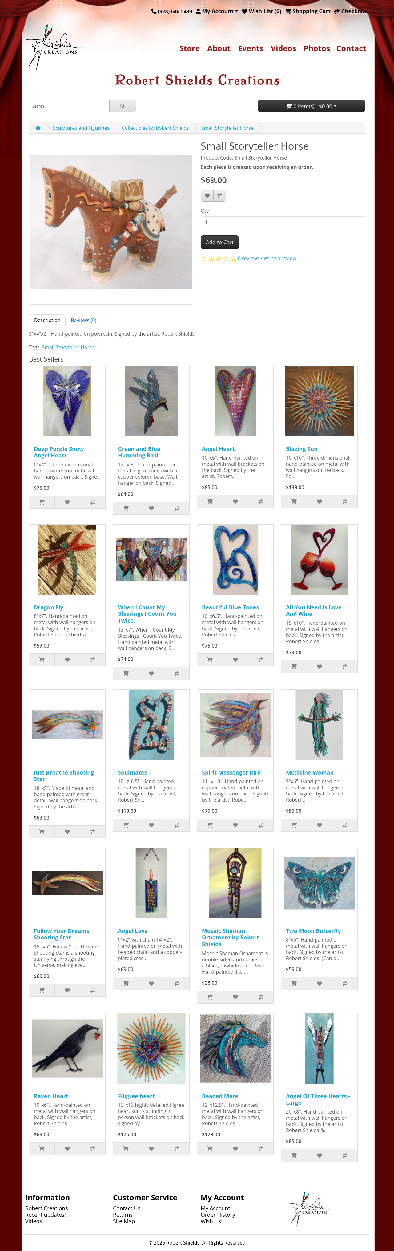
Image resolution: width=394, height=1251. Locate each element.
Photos (317, 48)
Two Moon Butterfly (313, 930)
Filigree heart (136, 1096)
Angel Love (133, 930)
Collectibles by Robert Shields (155, 128)
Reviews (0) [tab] (83, 320)
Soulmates (132, 772)
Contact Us (126, 1208)
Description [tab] (47, 320)
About (219, 48)
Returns (123, 1214)
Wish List (212, 1221)
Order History (218, 1214)
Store (189, 48)
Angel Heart (218, 448)
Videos (283, 48)
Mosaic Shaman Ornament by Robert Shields (230, 937)
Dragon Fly (48, 607)
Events (250, 48)
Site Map (124, 1221)
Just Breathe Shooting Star (64, 776)
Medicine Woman (310, 772)
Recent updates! (45, 1214)
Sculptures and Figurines (81, 128)
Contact (351, 48)
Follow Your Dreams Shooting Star (61, 934)
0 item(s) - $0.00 (309, 106)
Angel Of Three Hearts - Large (318, 1099)
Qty (205, 211)
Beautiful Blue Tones (230, 607)
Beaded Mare (220, 1096)
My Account (215, 1208)
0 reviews (248, 258)
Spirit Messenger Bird (231, 772)
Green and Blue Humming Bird (139, 452)
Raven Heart (51, 1096)
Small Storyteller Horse (227, 128)
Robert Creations (46, 1208)
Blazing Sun (302, 448)
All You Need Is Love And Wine (314, 610)
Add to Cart (220, 242)
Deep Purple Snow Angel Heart (59, 452)
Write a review (280, 258)
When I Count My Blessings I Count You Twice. (147, 613)
